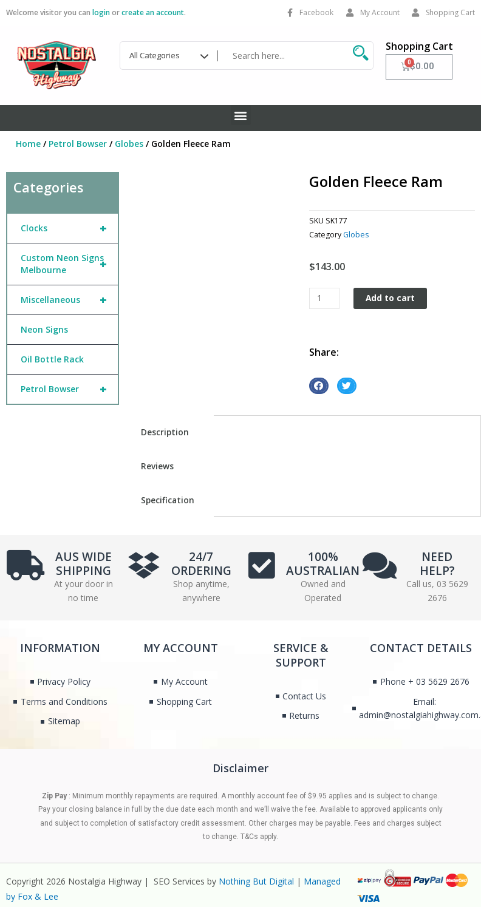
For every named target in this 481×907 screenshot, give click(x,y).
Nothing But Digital (256, 881)
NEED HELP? (437, 564)
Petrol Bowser (78, 143)
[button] (241, 115)
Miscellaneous (69, 299)
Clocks (69, 228)
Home (28, 143)
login (101, 12)
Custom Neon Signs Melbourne (69, 264)
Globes (129, 143)
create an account (152, 12)
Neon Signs (44, 329)
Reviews (157, 466)
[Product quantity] (324, 298)
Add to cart (390, 298)
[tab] (169, 432)
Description (165, 432)
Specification (167, 500)
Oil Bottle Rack (52, 359)
